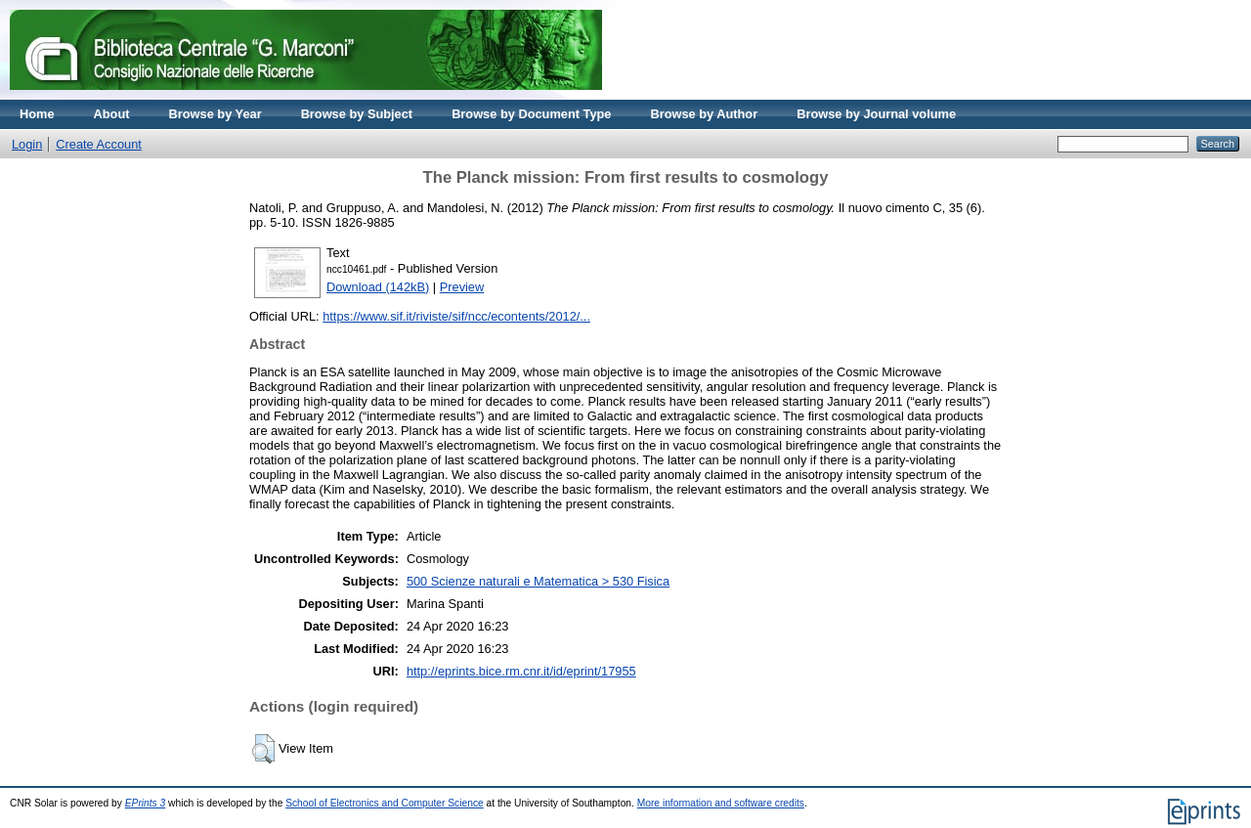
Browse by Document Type (531, 114)
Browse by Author (703, 114)
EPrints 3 (145, 803)
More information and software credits (720, 803)
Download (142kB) (377, 287)
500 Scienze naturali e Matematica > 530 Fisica (538, 581)
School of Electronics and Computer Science (384, 803)
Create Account (99, 144)
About (112, 114)
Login (27, 144)
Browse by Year (215, 114)
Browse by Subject (357, 114)
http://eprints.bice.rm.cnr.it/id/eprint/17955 (521, 671)
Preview (462, 287)
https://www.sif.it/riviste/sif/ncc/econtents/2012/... (456, 316)
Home (37, 114)
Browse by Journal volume (876, 114)
